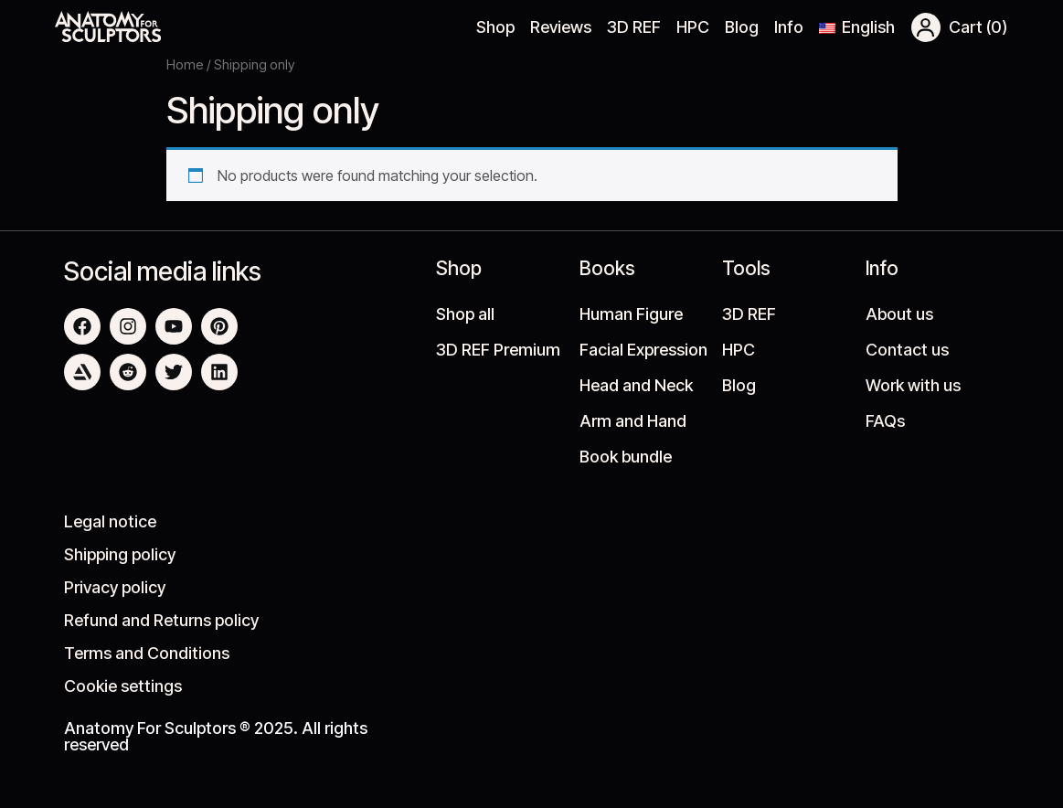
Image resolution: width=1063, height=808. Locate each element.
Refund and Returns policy (161, 620)
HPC (692, 27)
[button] (926, 27)
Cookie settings (123, 686)
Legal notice (110, 521)
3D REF (634, 27)
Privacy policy (114, 587)
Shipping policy (119, 554)
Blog (742, 27)
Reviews (560, 27)
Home (185, 65)
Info (788, 27)
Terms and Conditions (146, 653)
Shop (495, 27)
